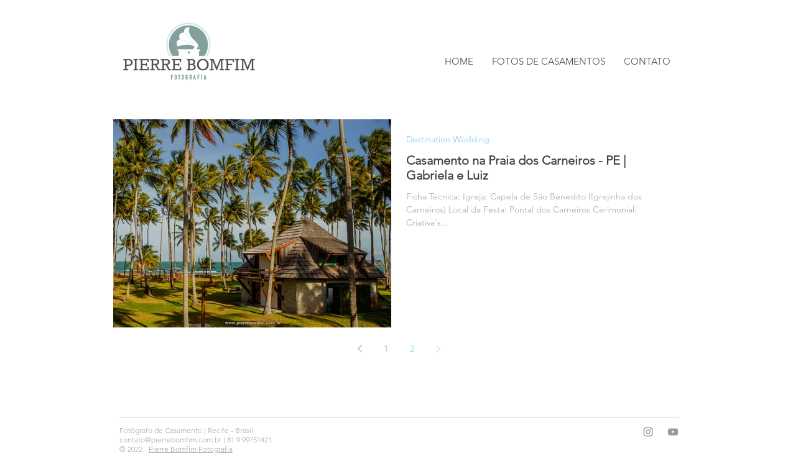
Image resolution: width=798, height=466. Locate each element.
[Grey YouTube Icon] (673, 432)
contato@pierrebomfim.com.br (170, 439)
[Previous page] (360, 348)
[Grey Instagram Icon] (648, 432)
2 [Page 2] (412, 348)
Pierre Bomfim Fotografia (191, 449)
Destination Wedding (447, 139)
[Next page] (438, 348)
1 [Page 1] (386, 348)
